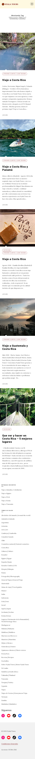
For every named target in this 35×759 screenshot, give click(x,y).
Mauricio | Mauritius (8, 639)
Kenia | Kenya (6, 616)
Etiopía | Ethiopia (7, 569)
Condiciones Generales (9, 744)
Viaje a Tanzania (7, 504)
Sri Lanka (4, 668)
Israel (3, 605)
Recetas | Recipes (7, 657)
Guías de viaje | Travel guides (11, 587)
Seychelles (5, 661)
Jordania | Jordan (7, 612)
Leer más (5, 115)
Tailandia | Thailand (8, 675)
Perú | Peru (5, 654)
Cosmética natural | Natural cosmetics (15, 544)
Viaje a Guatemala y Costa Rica (15, 347)
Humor (4, 591)
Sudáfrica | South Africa (9, 672)
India (3, 594)
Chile (3, 540)
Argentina (5, 522)
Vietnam (4, 697)
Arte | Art (4, 530)
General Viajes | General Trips (12, 580)
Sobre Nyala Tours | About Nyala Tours (15, 664)
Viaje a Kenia (5, 501)
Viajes (3, 690)
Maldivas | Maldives (8, 632)
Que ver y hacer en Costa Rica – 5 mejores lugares (17, 438)
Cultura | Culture (7, 551)
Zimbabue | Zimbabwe (9, 704)
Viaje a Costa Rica (14, 80)
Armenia (4, 526)
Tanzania (4, 679)
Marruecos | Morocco (9, 636)
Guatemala (5, 583)
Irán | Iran (5, 601)
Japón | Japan (6, 609)
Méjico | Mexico (7, 643)
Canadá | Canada (7, 537)
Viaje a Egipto (6, 493)
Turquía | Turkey (7, 682)
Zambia (4, 700)
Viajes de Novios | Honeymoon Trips (14, 693)
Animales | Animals (8, 519)
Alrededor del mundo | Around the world (15, 515)
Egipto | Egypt (6, 558)
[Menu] (32, 4)
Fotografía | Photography (10, 576)
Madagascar (5, 625)
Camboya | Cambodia (8, 533)
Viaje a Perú (5, 497)
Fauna (3, 573)
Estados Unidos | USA (9, 565)
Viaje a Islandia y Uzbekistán (11, 490)
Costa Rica (6, 250)
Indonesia (4, 598)
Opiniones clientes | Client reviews (14, 73)
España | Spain (6, 562)
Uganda (4, 686)
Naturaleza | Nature (8, 647)
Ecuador (4, 555)
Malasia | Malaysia (7, 629)
